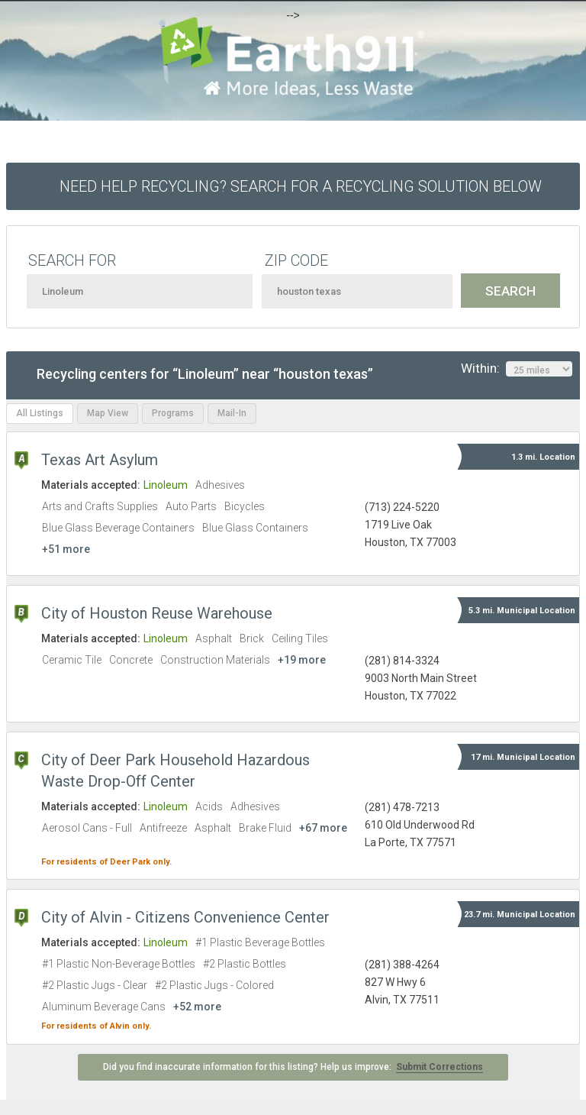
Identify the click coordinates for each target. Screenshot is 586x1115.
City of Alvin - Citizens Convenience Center (185, 917)
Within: (516, 368)
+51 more (66, 549)
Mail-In (231, 413)
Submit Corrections (439, 1067)
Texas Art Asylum (99, 460)
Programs (173, 413)
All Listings (39, 413)
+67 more (323, 828)
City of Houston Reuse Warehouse (156, 613)
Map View (107, 413)
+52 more (197, 1006)
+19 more (302, 660)
